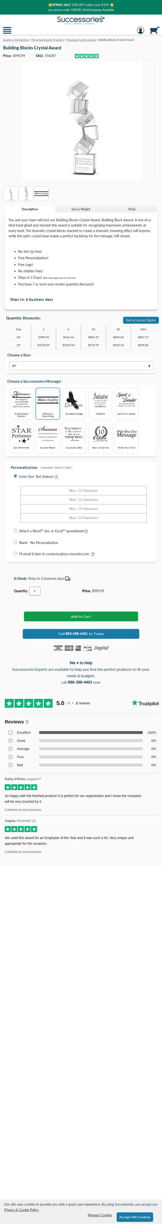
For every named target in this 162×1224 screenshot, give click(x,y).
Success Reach (48, 436)
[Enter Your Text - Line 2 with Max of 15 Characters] (84, 499)
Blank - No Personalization (38, 543)
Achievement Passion (21, 403)
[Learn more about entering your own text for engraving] (56, 478)
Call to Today (81, 634)
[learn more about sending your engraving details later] (93, 555)
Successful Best (74, 436)
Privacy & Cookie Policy (21, 1210)
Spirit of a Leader (126, 402)
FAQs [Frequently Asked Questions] (132, 209)
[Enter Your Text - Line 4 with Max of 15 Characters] (84, 517)
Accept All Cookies (135, 1217)
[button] (7, 33)
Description (30, 209)
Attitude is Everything (48, 403)
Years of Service (100, 436)
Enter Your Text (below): (36, 477)
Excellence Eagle (74, 402)
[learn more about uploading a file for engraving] (86, 532)
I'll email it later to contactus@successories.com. (55, 554)
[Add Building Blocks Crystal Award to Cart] (81, 616)
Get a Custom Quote (141, 320)
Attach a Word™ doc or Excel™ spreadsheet (51, 531)
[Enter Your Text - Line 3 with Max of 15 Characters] (84, 508)
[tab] (29, 209)
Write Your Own (126, 436)
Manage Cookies (100, 1215)
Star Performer (21, 436)
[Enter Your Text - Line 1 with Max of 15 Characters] (84, 490)
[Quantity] (34, 591)
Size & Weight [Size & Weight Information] (80, 209)
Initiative (100, 402)
